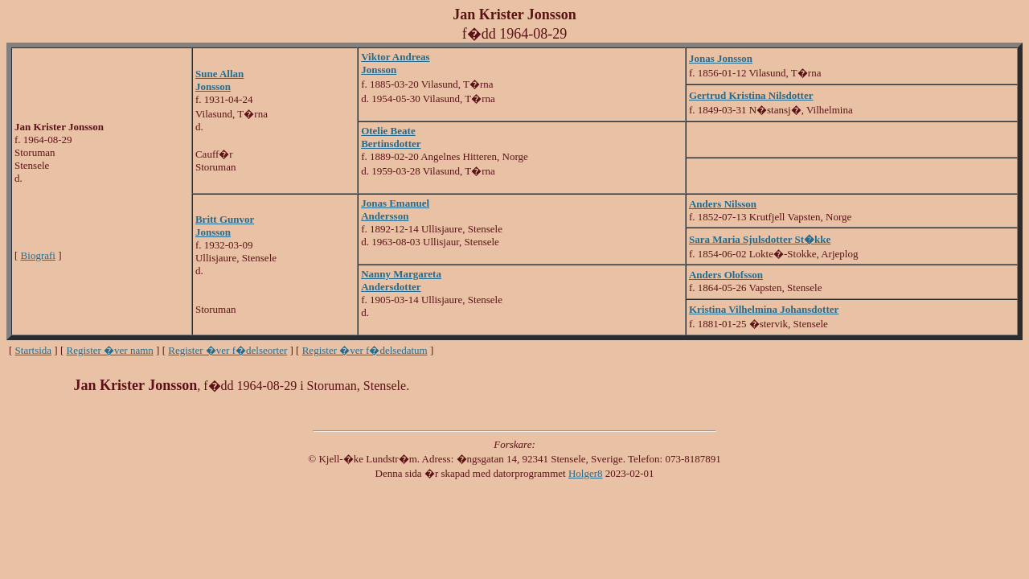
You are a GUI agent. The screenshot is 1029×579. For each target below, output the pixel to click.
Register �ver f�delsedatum (365, 350)
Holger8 (585, 473)
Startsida (33, 350)
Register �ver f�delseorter (227, 350)
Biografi (38, 255)
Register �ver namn (110, 350)
